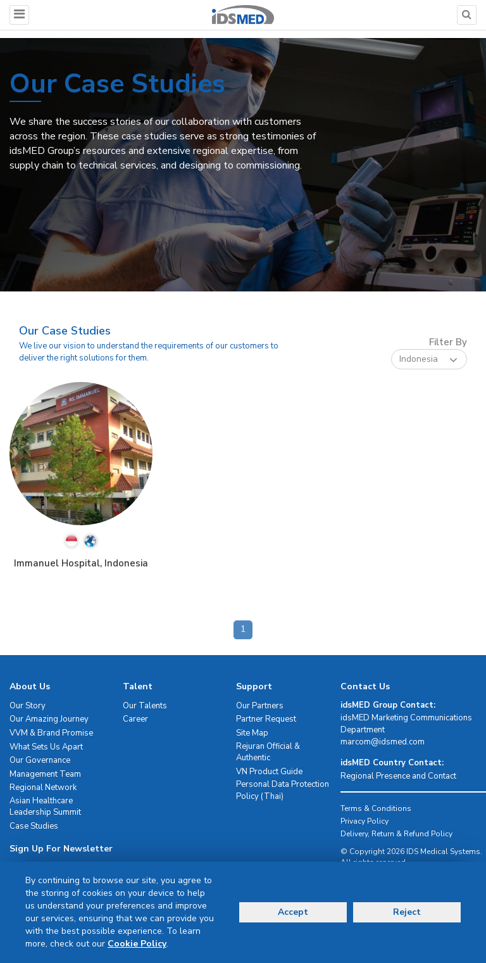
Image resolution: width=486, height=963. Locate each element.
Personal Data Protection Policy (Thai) (282, 790)
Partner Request (266, 719)
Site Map (252, 733)
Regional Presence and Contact (398, 776)
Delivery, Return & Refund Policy (396, 834)
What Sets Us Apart (46, 747)
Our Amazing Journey (49, 719)
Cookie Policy (137, 944)
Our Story (27, 705)
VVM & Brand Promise (51, 733)
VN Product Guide (269, 771)
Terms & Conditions (375, 808)
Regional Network (43, 787)
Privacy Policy (364, 821)
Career (135, 719)
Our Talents (145, 705)
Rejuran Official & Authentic (268, 752)
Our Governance (39, 760)
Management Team (45, 774)
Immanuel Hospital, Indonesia (81, 563)
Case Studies (33, 826)
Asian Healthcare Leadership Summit (45, 807)
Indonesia (428, 359)
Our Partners (260, 705)
